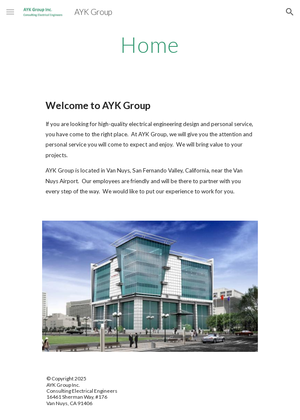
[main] (150, 44)
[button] (10, 11)
